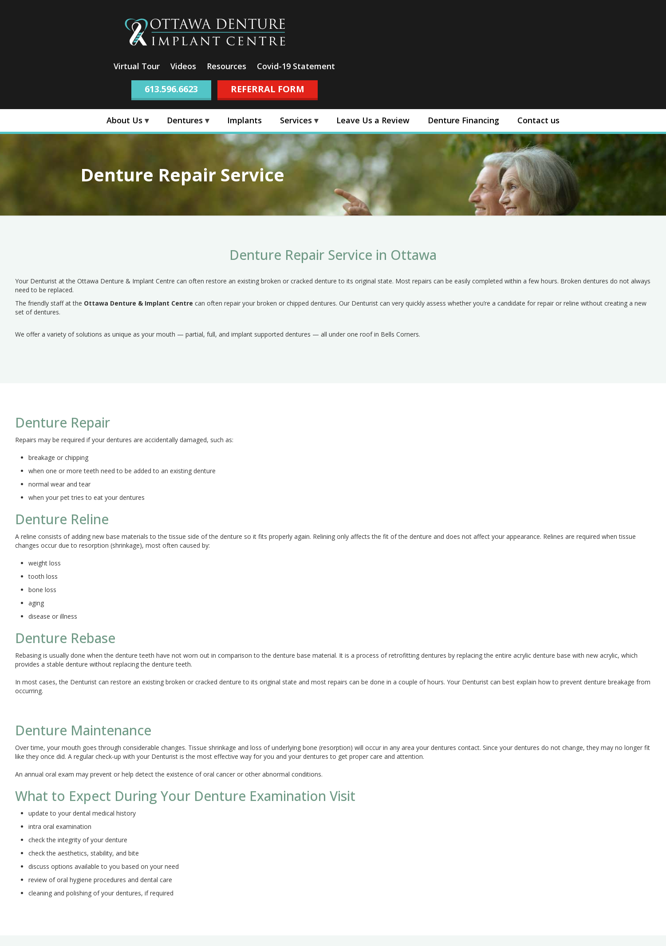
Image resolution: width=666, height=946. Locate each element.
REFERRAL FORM (267, 89)
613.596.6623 (171, 89)
